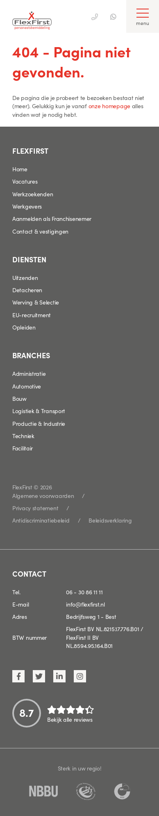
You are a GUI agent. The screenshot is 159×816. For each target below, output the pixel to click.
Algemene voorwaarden (43, 495)
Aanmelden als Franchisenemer (51, 218)
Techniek (23, 436)
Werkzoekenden (32, 194)
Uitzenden (25, 277)
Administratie (28, 373)
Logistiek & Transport (38, 411)
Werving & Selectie (35, 302)
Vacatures (24, 181)
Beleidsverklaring (110, 520)
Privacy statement (35, 508)
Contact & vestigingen (40, 231)
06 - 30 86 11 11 (84, 592)
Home (19, 169)
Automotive (26, 386)
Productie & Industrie (38, 423)
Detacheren (27, 290)
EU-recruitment (31, 315)
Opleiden (24, 327)
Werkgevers (27, 206)
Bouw (19, 398)
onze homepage (109, 106)
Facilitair (22, 448)
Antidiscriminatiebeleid (41, 520)
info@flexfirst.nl (85, 604)
